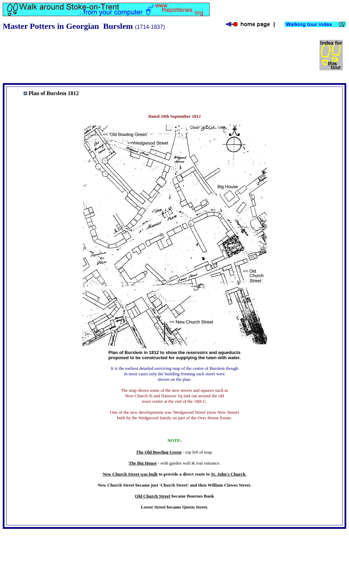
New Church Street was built (130, 474)
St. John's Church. (228, 474)
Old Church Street (152, 496)
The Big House (142, 463)
